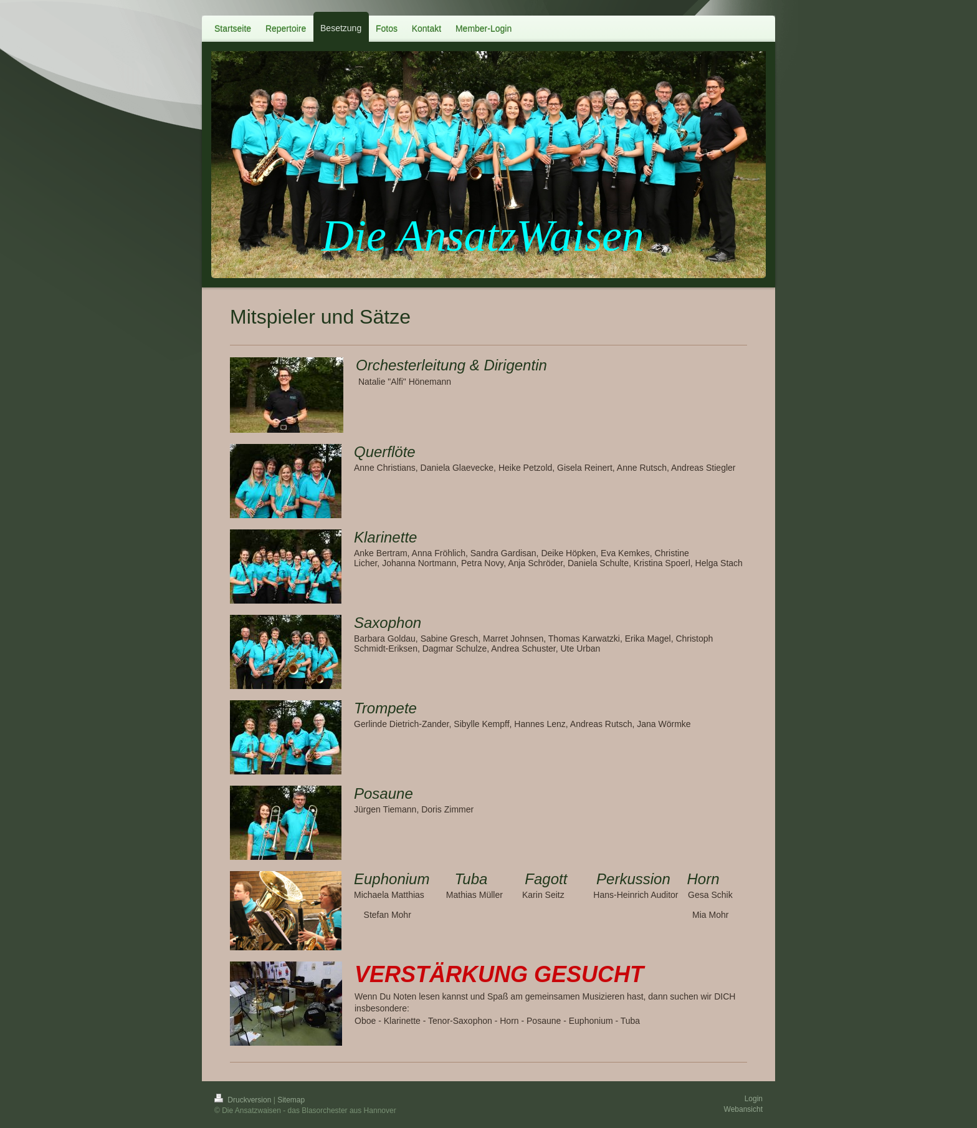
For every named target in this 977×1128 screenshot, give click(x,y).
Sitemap (291, 1100)
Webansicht (743, 1109)
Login (754, 1098)
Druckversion (244, 1100)
